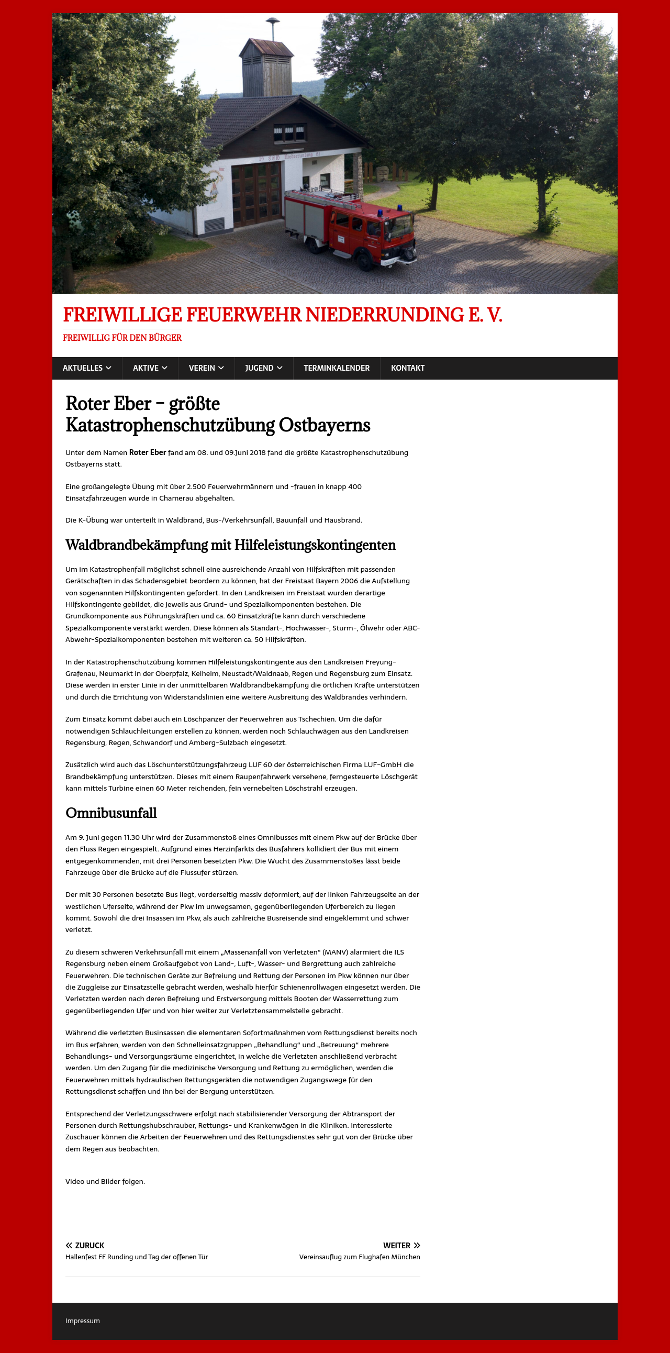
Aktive (146, 368)
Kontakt (408, 368)
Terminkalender (337, 368)
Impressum (82, 1320)
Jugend (259, 368)
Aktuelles (83, 368)
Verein (202, 368)
